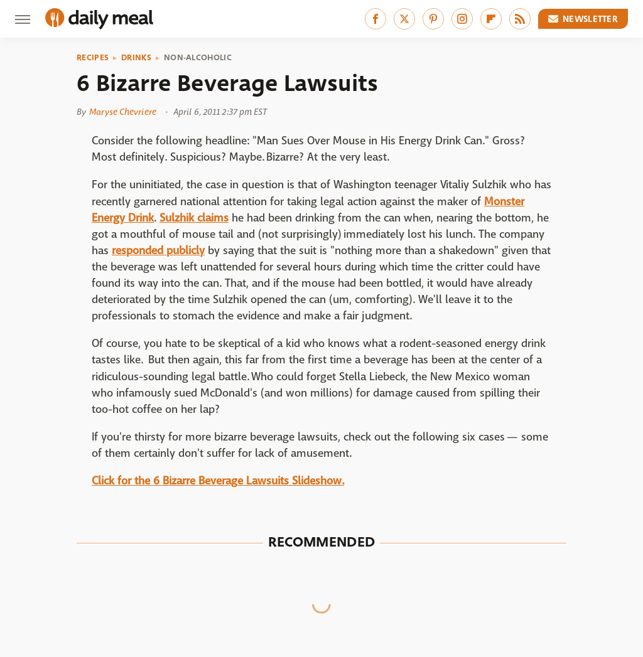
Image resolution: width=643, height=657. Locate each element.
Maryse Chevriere (122, 111)
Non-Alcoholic (198, 57)
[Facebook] (375, 18)
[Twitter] (404, 18)
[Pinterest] (433, 18)
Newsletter (583, 19)
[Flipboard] (491, 18)
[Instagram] (462, 18)
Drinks (136, 57)
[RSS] (520, 18)
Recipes (93, 57)
